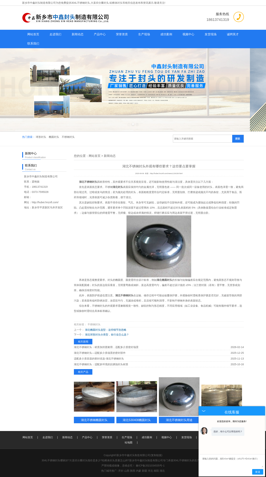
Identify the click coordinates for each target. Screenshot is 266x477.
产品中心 (100, 34)
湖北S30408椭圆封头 (137, 420)
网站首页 (33, 34)
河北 (150, 470)
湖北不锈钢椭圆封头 (94, 420)
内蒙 (138, 470)
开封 (120, 470)
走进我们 (55, 34)
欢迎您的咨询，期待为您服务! (231, 421)
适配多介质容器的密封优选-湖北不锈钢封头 (99, 358)
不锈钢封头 (68, 136)
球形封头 (41, 136)
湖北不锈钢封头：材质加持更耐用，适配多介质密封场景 (106, 347)
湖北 (162, 470)
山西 (126, 470)
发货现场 (210, 34)
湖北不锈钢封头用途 (179, 420)
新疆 (144, 470)
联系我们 (33, 43)
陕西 (132, 470)
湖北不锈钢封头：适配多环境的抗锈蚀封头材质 (101, 364)
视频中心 (188, 34)
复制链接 (156, 455)
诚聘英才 (233, 34)
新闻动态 (77, 34)
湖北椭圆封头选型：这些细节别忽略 (105, 329)
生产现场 (144, 34)
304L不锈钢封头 (80, 2)
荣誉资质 (122, 34)
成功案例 (166, 34)
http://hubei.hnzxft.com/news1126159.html (166, 173)
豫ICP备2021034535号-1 (150, 465)
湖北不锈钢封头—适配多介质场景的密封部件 (100, 352)
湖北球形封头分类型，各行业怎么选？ (106, 334)
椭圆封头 (54, 136)
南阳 (156, 470)
